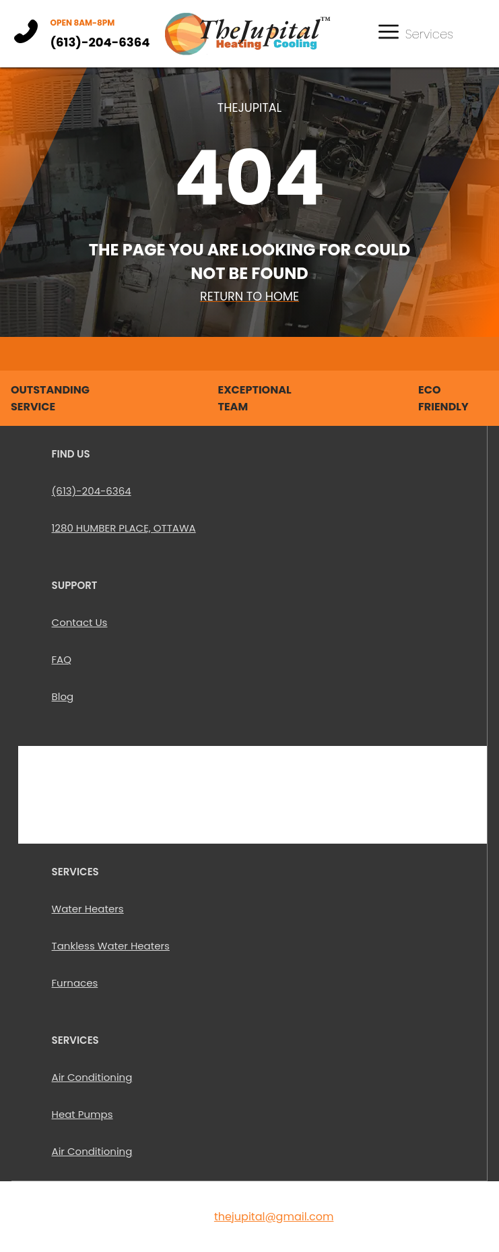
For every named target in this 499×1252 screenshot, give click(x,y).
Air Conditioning (92, 1077)
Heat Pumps (82, 1114)
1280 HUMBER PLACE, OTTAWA (124, 528)
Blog (63, 696)
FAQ (62, 659)
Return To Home (249, 296)
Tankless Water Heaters (111, 946)
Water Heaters (88, 909)
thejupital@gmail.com (274, 1216)
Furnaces (75, 983)
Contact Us (80, 622)
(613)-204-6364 (99, 42)
